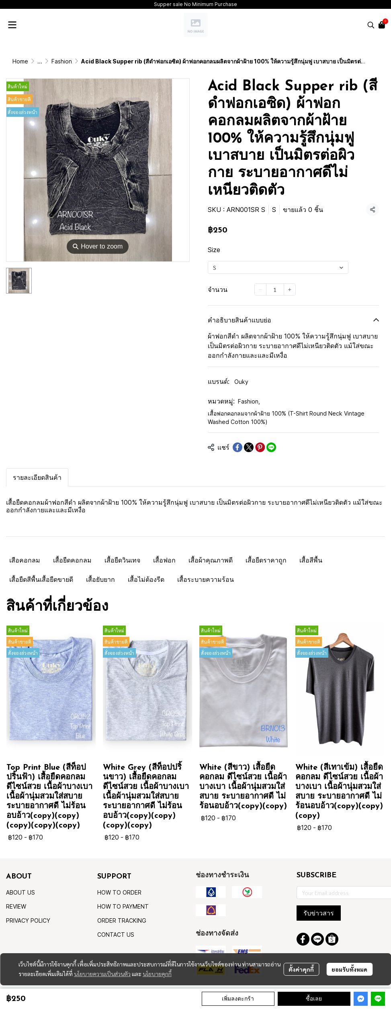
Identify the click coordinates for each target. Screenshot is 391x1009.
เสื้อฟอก (164, 560)
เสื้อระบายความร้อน (205, 579)
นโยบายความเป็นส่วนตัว (102, 973)
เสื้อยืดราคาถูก (266, 560)
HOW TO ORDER (119, 892)
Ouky (241, 381)
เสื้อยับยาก (100, 579)
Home (20, 61)
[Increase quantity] (289, 289)
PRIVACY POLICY (28, 920)
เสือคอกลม (24, 560)
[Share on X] (249, 447)
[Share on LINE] (271, 447)
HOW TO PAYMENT (123, 906)
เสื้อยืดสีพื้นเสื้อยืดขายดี (41, 579)
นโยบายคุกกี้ (157, 973)
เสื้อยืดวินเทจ (122, 560)
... (39, 61)
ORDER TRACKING (121, 920)
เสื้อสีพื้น (310, 560)
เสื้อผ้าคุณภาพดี (210, 560)
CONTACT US (115, 934)
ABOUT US (20, 892)
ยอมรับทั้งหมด (349, 969)
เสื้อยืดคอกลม (72, 560)
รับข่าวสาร (318, 913)
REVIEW (16, 906)
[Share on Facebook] (237, 447)
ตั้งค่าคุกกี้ (301, 969)
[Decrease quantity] (260, 289)
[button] (371, 25)
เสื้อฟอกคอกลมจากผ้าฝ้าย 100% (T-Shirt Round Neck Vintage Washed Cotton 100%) (286, 417)
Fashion (61, 61)
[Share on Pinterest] (260, 447)
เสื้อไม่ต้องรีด (146, 579)
